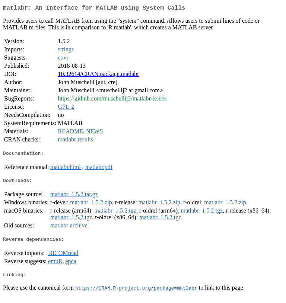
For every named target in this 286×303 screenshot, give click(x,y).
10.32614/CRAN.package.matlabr (98, 75)
